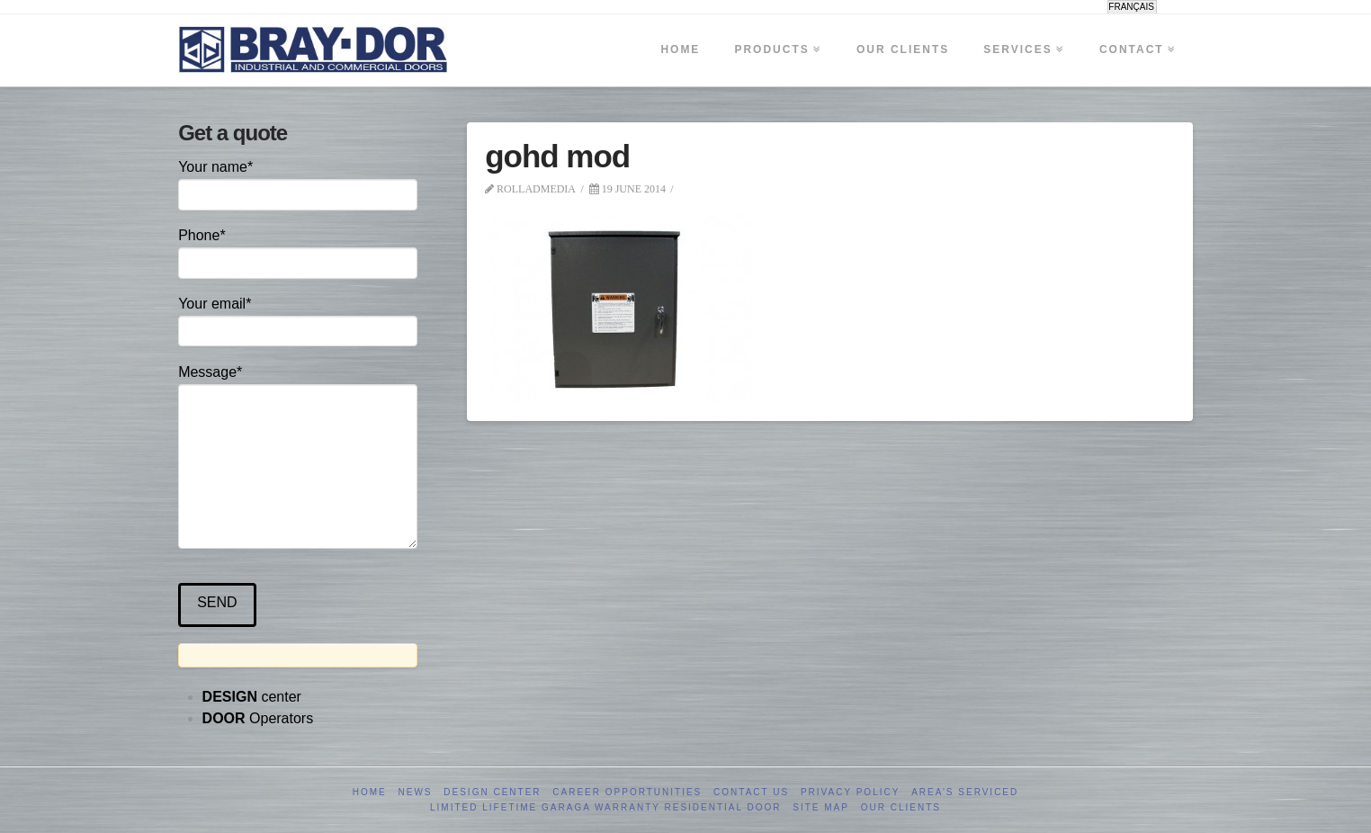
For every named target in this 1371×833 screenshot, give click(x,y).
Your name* (297, 182)
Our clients (901, 807)
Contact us (751, 792)
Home (370, 792)
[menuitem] (1132, 7)
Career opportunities (627, 792)
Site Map (821, 807)
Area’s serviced (964, 792)
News (416, 792)
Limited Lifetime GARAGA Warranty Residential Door (605, 807)
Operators (258, 718)
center (251, 696)
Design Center (492, 792)
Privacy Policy (850, 792)
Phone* (297, 250)
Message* (297, 384)
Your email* (297, 319)
